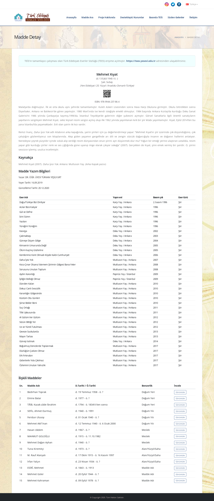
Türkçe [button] (192, 4)
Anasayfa (71, 17)
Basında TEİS (156, 17)
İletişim (193, 17)
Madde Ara (87, 17)
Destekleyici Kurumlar (132, 17)
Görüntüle (180, 392)
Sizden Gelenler (176, 17)
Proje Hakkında (106, 17)
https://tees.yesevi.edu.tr (140, 60)
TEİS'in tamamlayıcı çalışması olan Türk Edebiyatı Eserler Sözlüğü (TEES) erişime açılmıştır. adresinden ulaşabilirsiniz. (105, 60)
